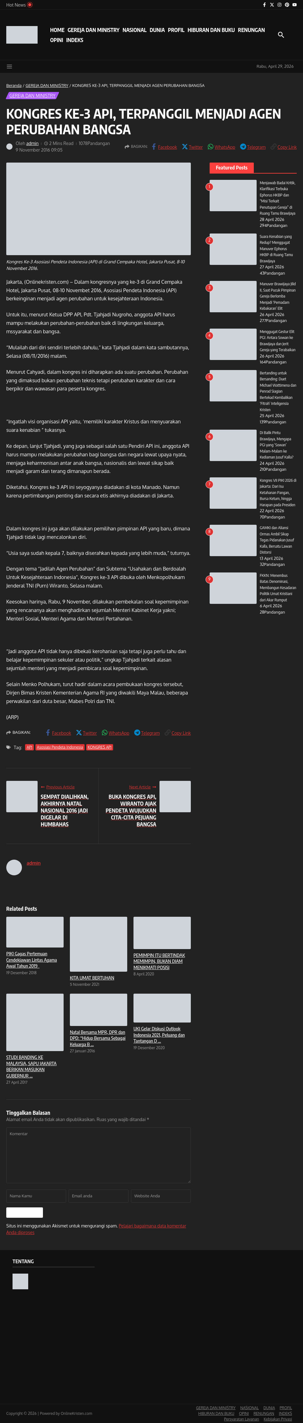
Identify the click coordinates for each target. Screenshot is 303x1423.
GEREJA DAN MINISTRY (93, 29)
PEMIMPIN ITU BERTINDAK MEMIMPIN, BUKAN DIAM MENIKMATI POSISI (159, 961)
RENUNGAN (251, 29)
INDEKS (74, 39)
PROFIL (176, 29)
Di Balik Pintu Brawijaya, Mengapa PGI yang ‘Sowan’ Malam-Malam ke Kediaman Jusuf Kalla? (277, 444)
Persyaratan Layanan (241, 1419)
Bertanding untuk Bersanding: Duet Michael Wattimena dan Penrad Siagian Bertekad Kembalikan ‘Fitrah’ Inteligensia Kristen (278, 391)
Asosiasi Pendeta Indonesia (60, 747)
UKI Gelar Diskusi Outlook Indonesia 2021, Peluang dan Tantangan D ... (159, 1035)
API (29, 747)
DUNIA (157, 29)
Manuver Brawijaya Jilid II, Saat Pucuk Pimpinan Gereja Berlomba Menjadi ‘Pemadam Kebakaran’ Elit (278, 296)
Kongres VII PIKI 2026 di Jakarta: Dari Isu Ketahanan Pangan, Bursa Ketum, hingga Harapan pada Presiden (278, 492)
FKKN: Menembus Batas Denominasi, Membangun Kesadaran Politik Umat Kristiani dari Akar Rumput (278, 587)
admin (32, 143)
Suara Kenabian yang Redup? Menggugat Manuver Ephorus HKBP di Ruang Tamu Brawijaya (276, 248)
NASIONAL (134, 29)
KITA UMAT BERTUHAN (92, 977)
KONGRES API (100, 747)
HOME (57, 29)
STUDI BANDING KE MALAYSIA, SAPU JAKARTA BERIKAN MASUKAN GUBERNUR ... (31, 1066)
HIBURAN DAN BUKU (211, 29)
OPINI (56, 39)
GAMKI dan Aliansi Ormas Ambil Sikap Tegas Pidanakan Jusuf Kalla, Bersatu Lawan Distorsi (277, 540)
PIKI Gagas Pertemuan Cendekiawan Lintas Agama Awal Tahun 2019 (31, 960)
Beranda (14, 85)
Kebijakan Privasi (278, 1419)
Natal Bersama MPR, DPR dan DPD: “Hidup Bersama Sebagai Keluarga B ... (98, 1038)
